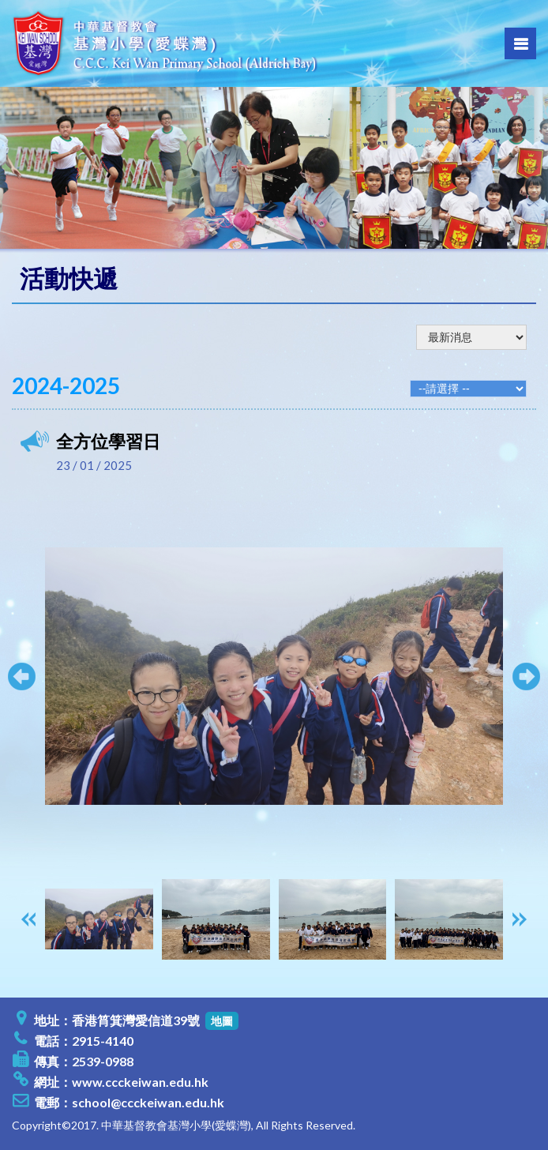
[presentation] (28, 919)
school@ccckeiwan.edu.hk (148, 1102)
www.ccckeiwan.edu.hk (140, 1081)
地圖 (222, 1021)
